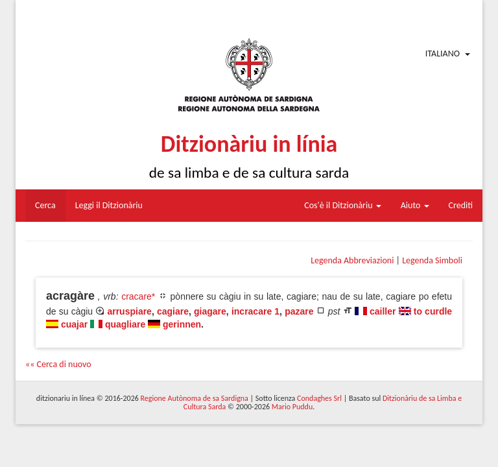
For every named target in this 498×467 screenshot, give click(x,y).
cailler (383, 311)
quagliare (125, 324)
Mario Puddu (292, 406)
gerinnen (182, 324)
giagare (210, 311)
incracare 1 (255, 311)
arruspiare (129, 311)
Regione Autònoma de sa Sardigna (194, 398)
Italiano (442, 53)
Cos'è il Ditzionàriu (342, 205)
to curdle (433, 311)
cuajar (74, 324)
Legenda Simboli (432, 260)
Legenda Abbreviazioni (352, 260)
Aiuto (415, 205)
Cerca (45, 205)
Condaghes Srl (319, 398)
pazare (299, 311)
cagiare (173, 311)
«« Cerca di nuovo (58, 364)
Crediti (461, 205)
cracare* (138, 296)
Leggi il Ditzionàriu (109, 205)
